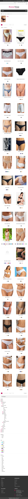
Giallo (3, 445)
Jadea (2, 461)
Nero (3, 448)
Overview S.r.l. (17, 498)
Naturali (3, 447)
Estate (2, 437)
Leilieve (2, 463)
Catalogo (3, 478)
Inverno (2, 436)
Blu (2, 444)
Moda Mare (3, 426)
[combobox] (8, 27)
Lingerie (4, 411)
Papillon (3, 467)
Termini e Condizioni (17, 486)
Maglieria (4, 412)
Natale (3, 427)
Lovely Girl (3, 466)
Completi (4, 409)
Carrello (25, 2)
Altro (3, 404)
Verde (3, 451)
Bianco (3, 443)
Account (2, 490)
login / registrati (20, 2)
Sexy (3, 423)
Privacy (16, 482)
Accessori (3, 403)
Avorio (3, 441)
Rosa (3, 449)
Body (4, 408)
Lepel (2, 464)
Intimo (3, 406)
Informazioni (17, 478)
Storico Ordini (3, 492)
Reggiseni (4, 422)
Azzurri (3, 442)
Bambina (3, 430)
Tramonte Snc (3, 471)
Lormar (2, 465)
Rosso (3, 450)
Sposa (4, 424)
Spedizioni (16, 483)
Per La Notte (3, 428)
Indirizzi (2, 491)
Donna (2, 481)
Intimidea (3, 460)
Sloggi (2, 470)
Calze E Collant (4, 405)
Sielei (2, 469)
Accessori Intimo (5, 407)
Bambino (3, 429)
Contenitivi (4, 410)
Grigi (3, 446)
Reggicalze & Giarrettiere (6, 421)
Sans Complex (3, 468)
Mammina (3, 425)
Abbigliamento (4, 402)
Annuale (3, 435)
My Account (3, 488)
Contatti (16, 481)
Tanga (5, 420)
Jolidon (2, 462)
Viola (3, 452)
